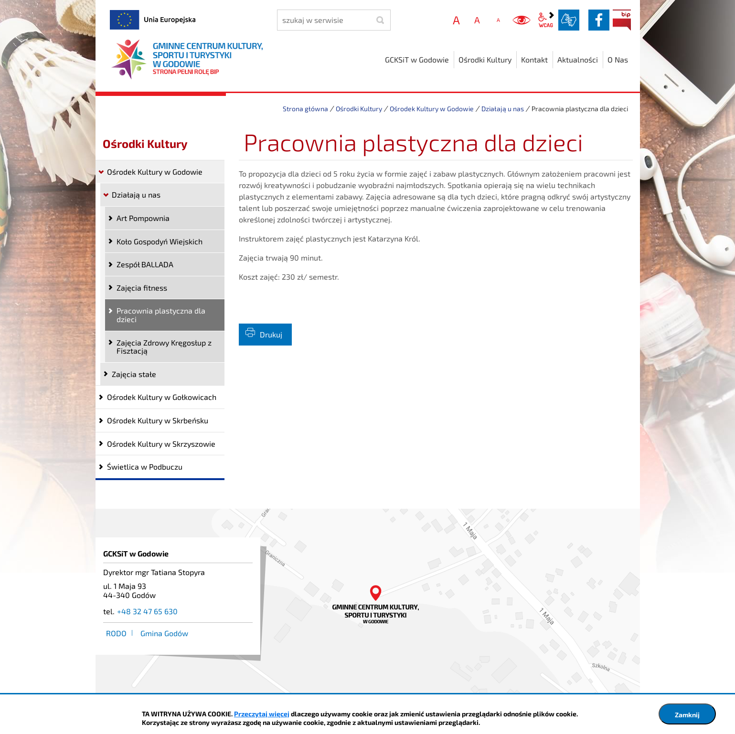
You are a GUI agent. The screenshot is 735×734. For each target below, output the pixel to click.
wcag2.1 (545, 20)
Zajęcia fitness (142, 287)
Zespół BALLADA (145, 264)
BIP (621, 20)
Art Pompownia (143, 217)
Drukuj (271, 334)
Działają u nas (502, 109)
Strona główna (305, 109)
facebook (598, 20)
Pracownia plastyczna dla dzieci (161, 315)
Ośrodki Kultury (359, 109)
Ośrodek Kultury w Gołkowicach (161, 396)
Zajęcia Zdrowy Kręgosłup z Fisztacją (164, 347)
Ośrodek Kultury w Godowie (432, 109)
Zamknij (687, 715)
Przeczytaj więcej (261, 714)
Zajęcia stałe (134, 373)
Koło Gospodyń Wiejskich (159, 241)
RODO (116, 633)
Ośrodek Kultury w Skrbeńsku (157, 420)
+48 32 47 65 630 (147, 611)
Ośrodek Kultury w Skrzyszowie (161, 443)
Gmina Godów (164, 633)
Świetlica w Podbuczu (144, 466)
